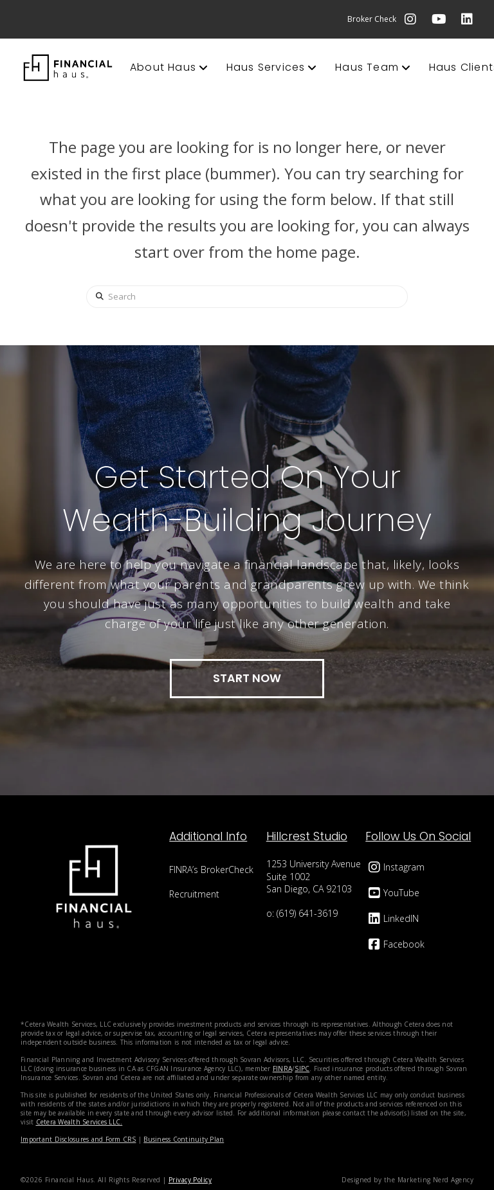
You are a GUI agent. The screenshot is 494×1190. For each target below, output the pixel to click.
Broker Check (371, 19)
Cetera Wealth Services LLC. (79, 1121)
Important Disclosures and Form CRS (78, 1139)
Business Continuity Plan (183, 1139)
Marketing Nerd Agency (435, 1179)
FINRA (282, 1068)
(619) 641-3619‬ (307, 913)
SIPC (302, 1068)
